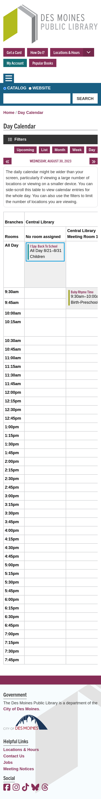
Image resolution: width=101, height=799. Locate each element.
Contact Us (13, 756)
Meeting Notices (18, 769)
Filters (20, 139)
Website (41, 88)
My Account (15, 62)
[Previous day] (7, 161)
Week (77, 150)
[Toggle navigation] (8, 78)
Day (92, 150)
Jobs (8, 762)
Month (60, 150)
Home (8, 112)
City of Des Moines (21, 709)
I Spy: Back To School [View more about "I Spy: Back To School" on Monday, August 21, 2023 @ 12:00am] (43, 246)
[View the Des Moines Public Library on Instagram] (16, 787)
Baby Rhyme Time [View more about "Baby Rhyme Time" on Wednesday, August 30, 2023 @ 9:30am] (82, 292)
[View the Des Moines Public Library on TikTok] (25, 787)
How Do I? (37, 52)
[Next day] (93, 161)
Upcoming (25, 150)
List (44, 150)
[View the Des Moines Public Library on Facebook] (6, 787)
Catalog (16, 88)
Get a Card (14, 52)
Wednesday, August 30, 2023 (50, 161)
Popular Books (42, 62)
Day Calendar (30, 112)
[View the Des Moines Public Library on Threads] (45, 787)
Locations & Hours (66, 52)
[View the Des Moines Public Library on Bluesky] (35, 787)
